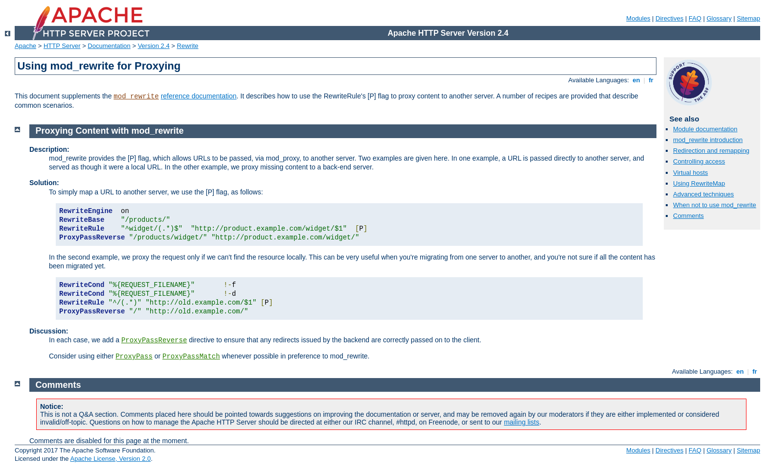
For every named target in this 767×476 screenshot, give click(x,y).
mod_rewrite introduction (708, 139)
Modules (638, 18)
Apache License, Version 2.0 (110, 458)
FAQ (695, 18)
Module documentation (705, 129)
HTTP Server (62, 45)
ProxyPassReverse (154, 340)
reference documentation (199, 96)
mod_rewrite (135, 96)
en (636, 80)
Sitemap (748, 18)
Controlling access (699, 161)
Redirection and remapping (711, 150)
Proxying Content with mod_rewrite (110, 131)
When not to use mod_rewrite (714, 205)
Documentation (109, 45)
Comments (688, 215)
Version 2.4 (154, 45)
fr (651, 80)
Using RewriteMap (699, 183)
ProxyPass (134, 356)
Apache (25, 45)
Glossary (718, 18)
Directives (669, 18)
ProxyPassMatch (191, 356)
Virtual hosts (690, 172)
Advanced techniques (703, 194)
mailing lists (521, 422)
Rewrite (188, 45)
